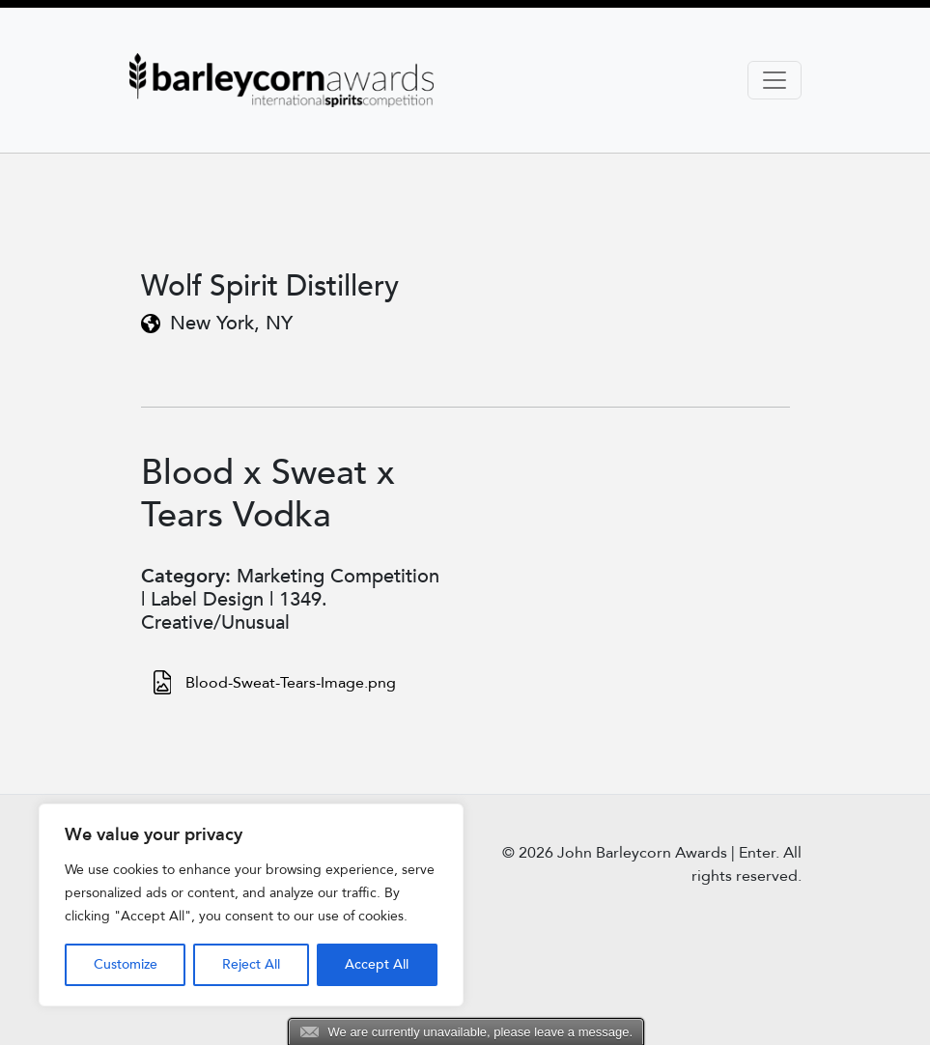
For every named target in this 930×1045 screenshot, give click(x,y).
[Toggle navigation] (774, 80)
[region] (251, 905)
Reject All (251, 964)
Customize (125, 964)
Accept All (377, 964)
